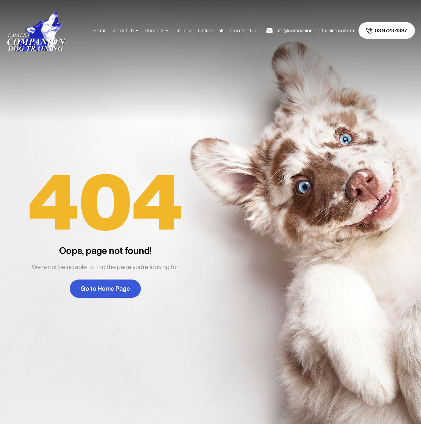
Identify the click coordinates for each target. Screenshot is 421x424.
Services (154, 30)
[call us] (387, 30)
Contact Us (242, 30)
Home (100, 30)
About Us (123, 30)
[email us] (310, 30)
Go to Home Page (105, 288)
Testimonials (210, 30)
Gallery (183, 30)
